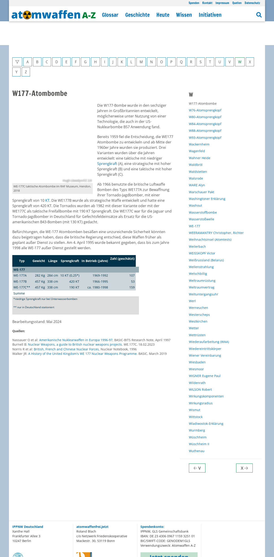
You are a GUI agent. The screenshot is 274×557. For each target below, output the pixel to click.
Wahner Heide (199, 134)
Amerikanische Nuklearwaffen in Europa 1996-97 (75, 316)
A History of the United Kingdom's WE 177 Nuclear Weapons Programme (82, 330)
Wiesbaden (197, 338)
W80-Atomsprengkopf (205, 93)
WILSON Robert (200, 366)
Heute (162, 15)
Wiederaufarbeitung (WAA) (209, 318)
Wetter (194, 304)
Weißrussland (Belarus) (206, 236)
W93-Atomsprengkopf (205, 114)
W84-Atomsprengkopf (205, 100)
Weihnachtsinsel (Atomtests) (210, 216)
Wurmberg (197, 406)
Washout (195, 182)
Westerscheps (199, 291)
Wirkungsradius (201, 379)
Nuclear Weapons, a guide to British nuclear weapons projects (75, 321)
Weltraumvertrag (201, 263)
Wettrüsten (197, 311)
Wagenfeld (197, 127)
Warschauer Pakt (201, 168)
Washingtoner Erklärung (207, 175)
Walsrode (196, 154)
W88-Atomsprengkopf (205, 107)
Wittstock (196, 393)
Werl (192, 277)
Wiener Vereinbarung (205, 331)
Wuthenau (197, 427)
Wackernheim (199, 120)
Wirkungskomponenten (206, 372)
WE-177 (194, 202)
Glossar (110, 15)
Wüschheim (198, 413)
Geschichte (137, 15)
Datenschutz (252, 3)
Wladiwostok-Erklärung (206, 400)
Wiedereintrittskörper (205, 325)
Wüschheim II (199, 420)
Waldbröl (196, 141)
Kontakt (207, 3)
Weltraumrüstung (202, 257)
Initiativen (210, 15)
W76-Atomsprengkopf (205, 86)
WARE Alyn (197, 161)
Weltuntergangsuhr (203, 270)
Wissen (184, 15)
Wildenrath (197, 359)
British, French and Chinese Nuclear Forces (66, 325)
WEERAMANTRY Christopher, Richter (216, 209)
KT (47, 176)
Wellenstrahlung (201, 243)
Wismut (194, 386)
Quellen (237, 3)
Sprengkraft (107, 139)
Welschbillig (198, 250)
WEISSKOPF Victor (202, 229)
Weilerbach (197, 223)
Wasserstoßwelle (201, 195)
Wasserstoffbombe (203, 188)
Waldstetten (198, 148)
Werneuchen (198, 284)
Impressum (222, 3)
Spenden (194, 3)
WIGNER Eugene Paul (205, 352)
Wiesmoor (196, 345)
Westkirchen (198, 297)
